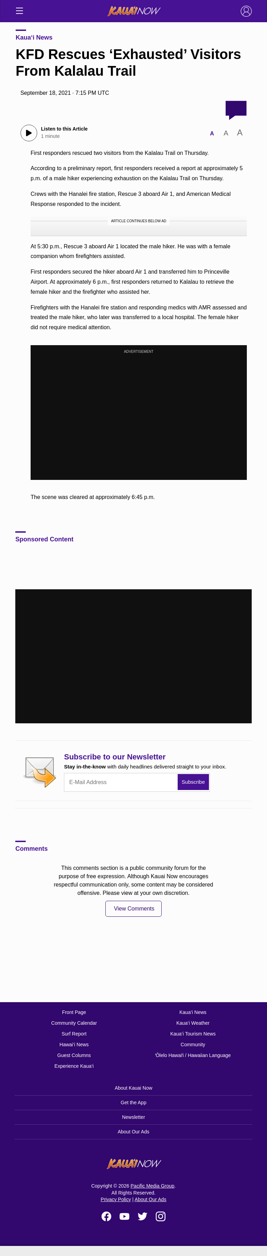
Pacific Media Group (153, 1186)
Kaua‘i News (34, 37)
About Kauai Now (133, 1088)
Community (193, 1044)
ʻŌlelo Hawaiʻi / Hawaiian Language (193, 1055)
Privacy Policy (116, 1199)
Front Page (74, 1012)
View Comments (134, 909)
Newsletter (133, 1117)
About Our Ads (133, 1131)
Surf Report (74, 1034)
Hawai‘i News (74, 1044)
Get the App (133, 1102)
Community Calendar (74, 1023)
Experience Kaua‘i (74, 1066)
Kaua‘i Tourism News (193, 1034)
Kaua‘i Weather (192, 1023)
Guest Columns (74, 1055)
